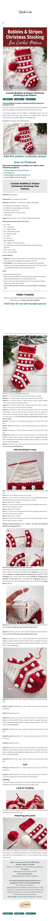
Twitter (28, 876)
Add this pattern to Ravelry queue (25, 156)
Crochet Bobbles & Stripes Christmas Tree (17, 175)
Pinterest (22, 876)
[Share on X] (30, 99)
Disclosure (6, 121)
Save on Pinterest (25, 162)
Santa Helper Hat (9, 173)
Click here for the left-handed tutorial (25, 303)
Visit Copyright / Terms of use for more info (21, 896)
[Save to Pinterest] (8, 99)
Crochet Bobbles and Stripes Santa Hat (16, 170)
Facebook (15, 876)
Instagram (34, 876)
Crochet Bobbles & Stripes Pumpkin (15, 177)
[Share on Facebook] (19, 99)
